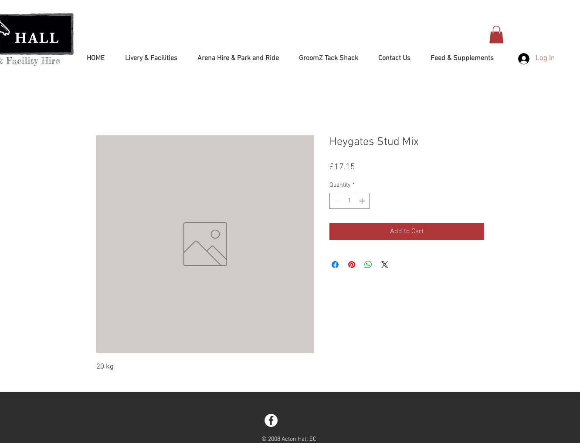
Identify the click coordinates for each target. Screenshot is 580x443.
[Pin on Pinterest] (351, 264)
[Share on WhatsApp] (368, 264)
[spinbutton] (349, 200)
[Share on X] (385, 264)
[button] (496, 35)
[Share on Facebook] (335, 264)
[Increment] (362, 200)
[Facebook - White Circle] (271, 420)
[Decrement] (336, 200)
